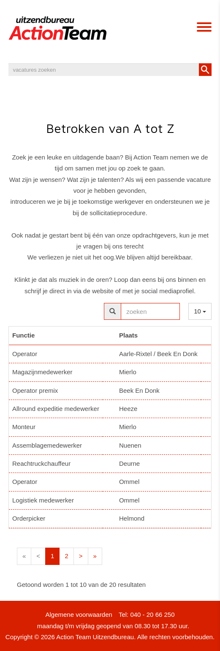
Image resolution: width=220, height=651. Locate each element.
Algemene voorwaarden (78, 614)
